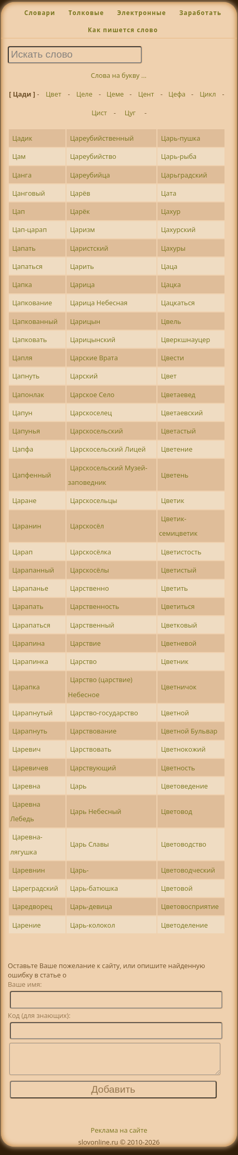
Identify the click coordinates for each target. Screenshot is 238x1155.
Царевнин (28, 870)
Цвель (171, 321)
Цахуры (173, 248)
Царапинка (30, 661)
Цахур (171, 211)
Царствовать (91, 749)
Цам (18, 156)
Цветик (172, 500)
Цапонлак (28, 394)
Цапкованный (34, 321)
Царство (83, 661)
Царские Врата (94, 357)
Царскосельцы (93, 500)
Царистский (89, 248)
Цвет (53, 94)
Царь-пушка (181, 138)
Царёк (80, 211)
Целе (84, 94)
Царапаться (31, 625)
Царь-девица (91, 906)
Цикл (208, 94)
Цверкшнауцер (185, 339)
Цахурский (178, 229)
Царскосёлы (89, 570)
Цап (18, 211)
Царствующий (93, 767)
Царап (22, 551)
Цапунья (26, 431)
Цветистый (178, 570)
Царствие (85, 643)
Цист (99, 112)
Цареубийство (93, 156)
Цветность (178, 767)
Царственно (89, 588)
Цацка (171, 284)
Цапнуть (25, 376)
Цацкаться (178, 302)
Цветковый (179, 625)
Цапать (23, 248)
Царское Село (92, 394)
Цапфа (22, 449)
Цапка (22, 284)
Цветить (174, 588)
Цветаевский (182, 412)
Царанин (26, 526)
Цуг (130, 112)
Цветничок (178, 686)
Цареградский (35, 888)
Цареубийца (90, 175)
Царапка (25, 686)
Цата (169, 193)
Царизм (82, 229)
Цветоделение (184, 925)
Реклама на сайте (119, 1136)
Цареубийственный (102, 138)
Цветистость (181, 551)
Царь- (79, 870)
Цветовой (177, 888)
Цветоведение (184, 786)
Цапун (22, 412)
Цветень (175, 475)
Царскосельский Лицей (108, 449)
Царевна (26, 786)
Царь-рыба (178, 156)
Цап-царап (29, 229)
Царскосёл (87, 526)
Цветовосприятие (190, 906)
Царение (26, 925)
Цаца (169, 266)
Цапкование (32, 302)
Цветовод (176, 811)
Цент (146, 94)
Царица (82, 284)
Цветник (175, 661)
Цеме (115, 94)
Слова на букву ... (119, 75)
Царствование (93, 731)
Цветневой (178, 643)
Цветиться (178, 606)
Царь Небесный (96, 811)
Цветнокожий (183, 749)
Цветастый (178, 431)
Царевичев (30, 767)
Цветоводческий (188, 870)
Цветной (175, 712)
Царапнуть (29, 731)
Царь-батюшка (94, 888)
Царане (24, 500)
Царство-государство (104, 712)
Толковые (86, 13)
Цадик (22, 138)
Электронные (141, 13)
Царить (82, 266)
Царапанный (33, 570)
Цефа (177, 94)
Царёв (80, 193)
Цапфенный (31, 475)
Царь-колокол (92, 925)
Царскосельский (96, 431)
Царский (84, 376)
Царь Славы (89, 844)
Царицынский (92, 339)
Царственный (92, 625)
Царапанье (30, 588)
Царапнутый (32, 712)
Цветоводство (183, 844)
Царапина (28, 643)
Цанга (21, 175)
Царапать (27, 606)
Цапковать (29, 339)
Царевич (26, 749)
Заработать (200, 13)
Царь (78, 786)
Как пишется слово (123, 30)
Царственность (95, 606)
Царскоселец (91, 412)
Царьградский (184, 175)
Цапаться (27, 266)
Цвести (172, 357)
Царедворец (32, 906)
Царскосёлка (90, 551)
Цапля (22, 357)
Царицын (85, 321)
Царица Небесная (99, 302)
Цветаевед (178, 394)
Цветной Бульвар (189, 731)
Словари (40, 13)
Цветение (177, 449)
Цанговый (28, 193)
